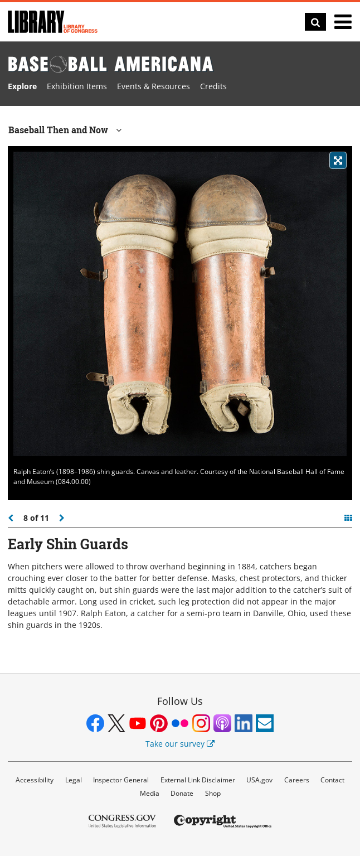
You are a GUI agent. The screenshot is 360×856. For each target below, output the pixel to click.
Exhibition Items (77, 86)
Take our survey (180, 743)
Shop (213, 793)
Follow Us (180, 701)
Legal (73, 780)
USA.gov (259, 780)
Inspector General (121, 780)
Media (149, 793)
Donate (182, 793)
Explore (22, 86)
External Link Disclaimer (197, 780)
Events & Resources (153, 86)
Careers (296, 780)
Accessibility (34, 780)
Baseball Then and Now (64, 130)
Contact (332, 780)
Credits (213, 86)
